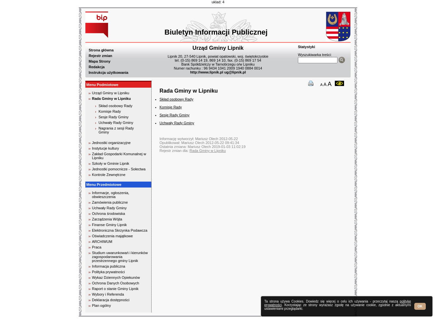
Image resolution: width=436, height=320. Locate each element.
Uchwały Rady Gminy (116, 123)
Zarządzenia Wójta (107, 219)
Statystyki (306, 47)
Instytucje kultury (105, 148)
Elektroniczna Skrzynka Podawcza (119, 230)
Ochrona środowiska (108, 214)
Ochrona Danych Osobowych (115, 283)
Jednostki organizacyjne (111, 143)
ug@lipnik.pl (235, 72)
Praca (97, 247)
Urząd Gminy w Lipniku (110, 93)
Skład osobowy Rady (115, 106)
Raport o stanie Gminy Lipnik (115, 289)
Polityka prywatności (108, 272)
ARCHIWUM (102, 242)
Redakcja (96, 67)
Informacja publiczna (108, 266)
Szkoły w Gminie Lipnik (110, 163)
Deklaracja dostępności (111, 300)
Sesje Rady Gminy (114, 117)
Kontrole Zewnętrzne (109, 175)
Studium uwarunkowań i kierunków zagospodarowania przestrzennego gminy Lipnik (120, 257)
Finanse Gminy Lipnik (109, 225)
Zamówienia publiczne (110, 202)
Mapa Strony (99, 61)
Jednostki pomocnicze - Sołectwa (119, 169)
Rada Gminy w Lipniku (111, 99)
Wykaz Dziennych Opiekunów (116, 277)
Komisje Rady (110, 111)
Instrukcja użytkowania (108, 72)
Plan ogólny (101, 305)
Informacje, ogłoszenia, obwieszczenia (110, 195)
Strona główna (101, 50)
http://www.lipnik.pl (206, 72)
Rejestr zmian (100, 56)
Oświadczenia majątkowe (112, 236)
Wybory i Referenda (108, 294)
